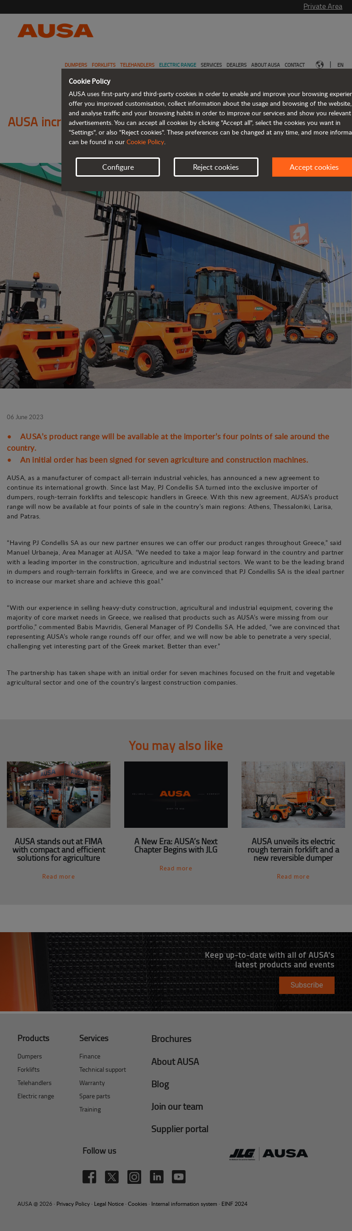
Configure (118, 167)
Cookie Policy (145, 141)
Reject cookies (216, 167)
